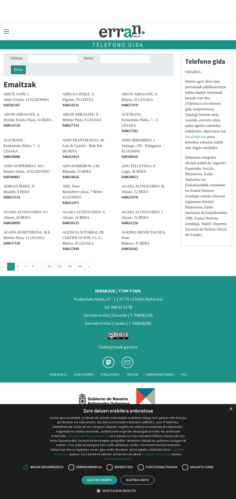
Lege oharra (84, 374)
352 (59, 266)
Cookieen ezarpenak (156, 454)
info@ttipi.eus (195, 137)
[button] (118, 490)
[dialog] (118, 451)
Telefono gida (118, 44)
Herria (89, 58)
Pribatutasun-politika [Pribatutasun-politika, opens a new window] (118, 459)
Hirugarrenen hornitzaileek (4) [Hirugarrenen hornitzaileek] (88, 436)
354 (80, 266)
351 (49, 266)
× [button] (231, 409)
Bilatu (18, 70)
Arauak (132, 374)
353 (70, 266)
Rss (184, 374)
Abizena (16, 58)
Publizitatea (110, 374)
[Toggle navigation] (6, 31)
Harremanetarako (160, 374)
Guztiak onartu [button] (99, 480)
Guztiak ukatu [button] (137, 480)
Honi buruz (58, 374)
